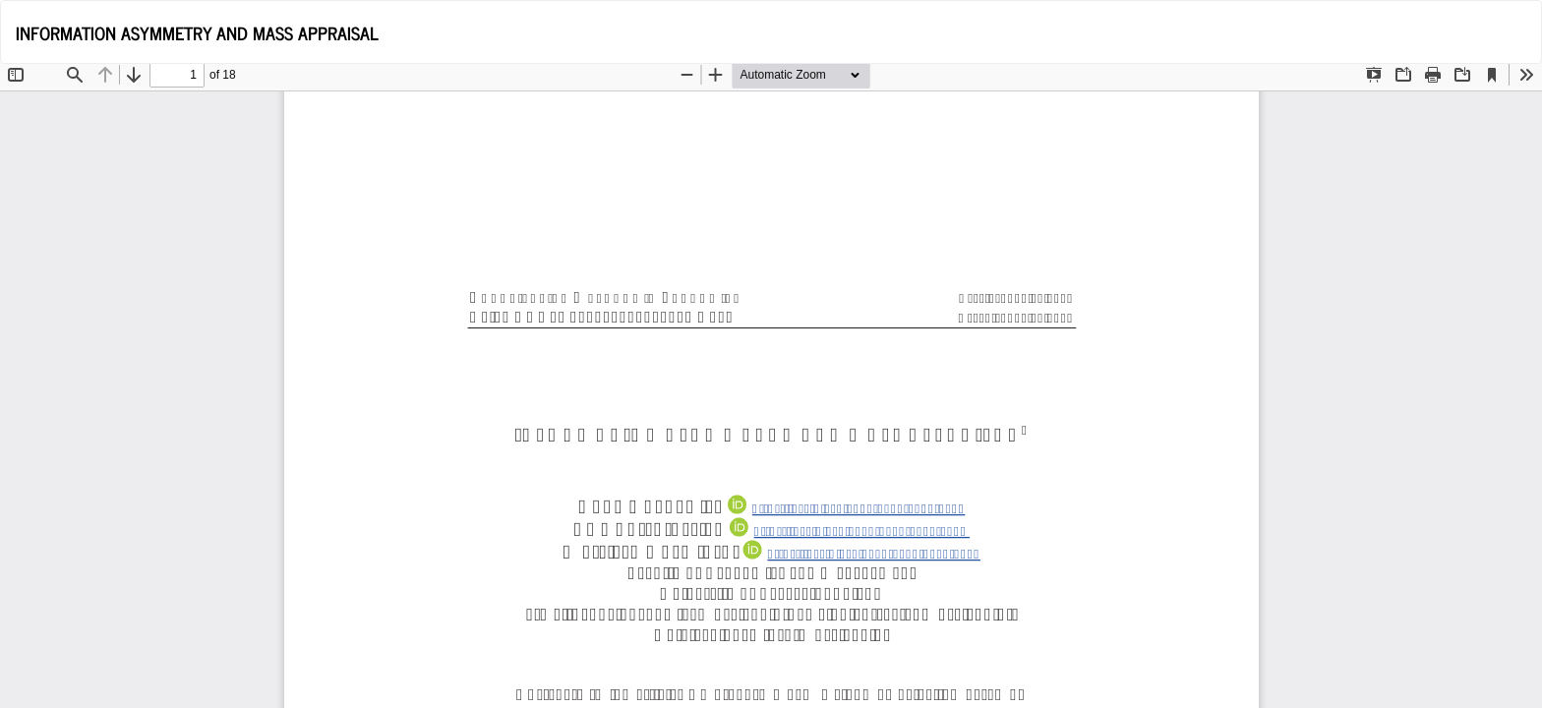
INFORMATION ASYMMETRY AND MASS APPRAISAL (197, 32)
